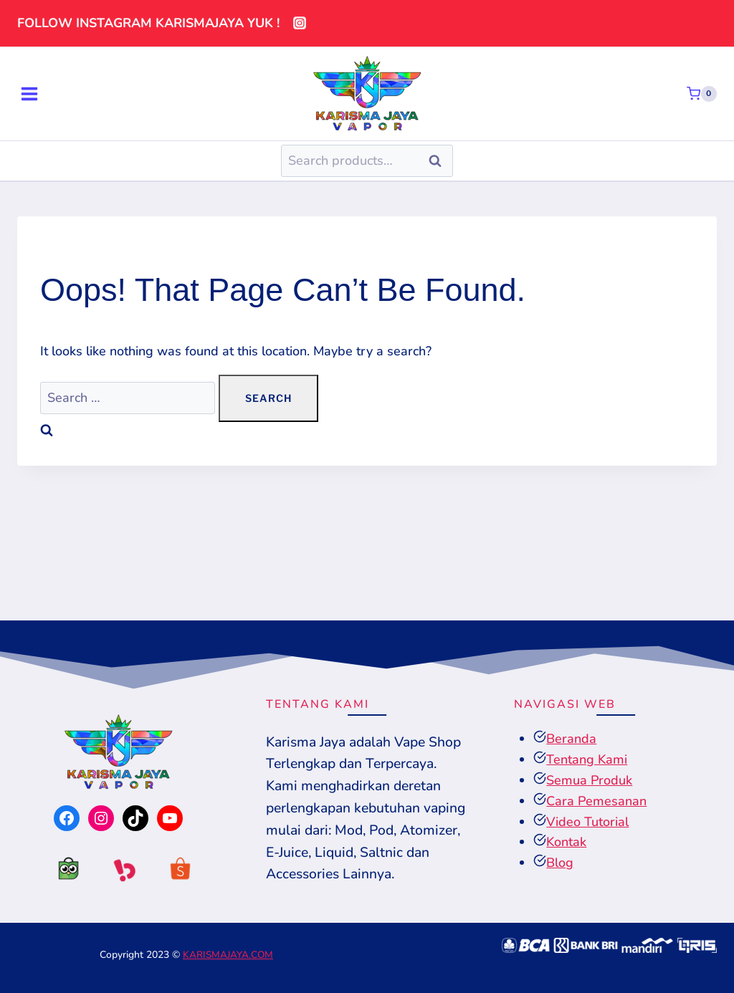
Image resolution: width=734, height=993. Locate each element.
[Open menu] (29, 93)
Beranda (571, 740)
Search (439, 161)
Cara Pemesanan (596, 802)
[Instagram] (300, 23)
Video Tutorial (587, 823)
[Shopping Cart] (702, 94)
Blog (559, 864)
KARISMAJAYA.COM (228, 954)
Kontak (566, 844)
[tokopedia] (62, 872)
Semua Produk (589, 781)
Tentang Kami (586, 761)
